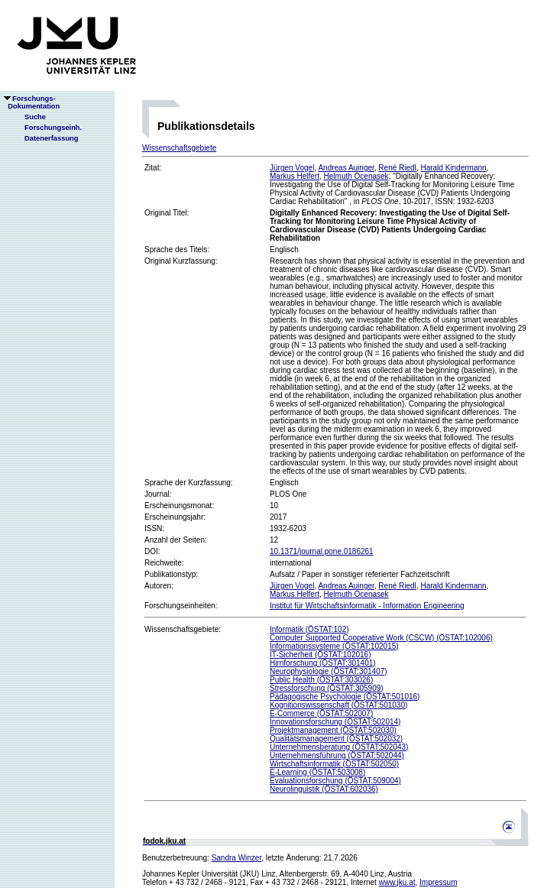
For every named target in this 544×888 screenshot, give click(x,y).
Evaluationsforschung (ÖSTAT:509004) (335, 780)
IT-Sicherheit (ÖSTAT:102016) (320, 654)
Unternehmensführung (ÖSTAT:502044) (337, 755)
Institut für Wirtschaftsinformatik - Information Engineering (367, 605)
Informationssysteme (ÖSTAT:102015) (334, 646)
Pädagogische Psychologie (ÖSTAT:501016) (344, 696)
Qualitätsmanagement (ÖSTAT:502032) (336, 738)
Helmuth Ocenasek (356, 176)
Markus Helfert (294, 176)
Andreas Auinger (346, 168)
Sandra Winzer (237, 858)
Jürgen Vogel (292, 168)
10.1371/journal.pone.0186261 (322, 551)
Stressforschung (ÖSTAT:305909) (327, 688)
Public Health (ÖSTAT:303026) (321, 680)
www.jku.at (397, 882)
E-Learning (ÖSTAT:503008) (317, 772)
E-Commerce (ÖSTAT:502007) (321, 713)
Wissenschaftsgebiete (179, 148)
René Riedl (397, 168)
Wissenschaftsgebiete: (182, 629)
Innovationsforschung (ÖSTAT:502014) (335, 722)
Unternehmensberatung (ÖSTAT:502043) (339, 747)
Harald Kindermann (453, 168)
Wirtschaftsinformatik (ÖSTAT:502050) (334, 764)
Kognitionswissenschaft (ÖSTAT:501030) (338, 705)
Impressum (438, 882)
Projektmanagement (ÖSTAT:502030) (333, 730)
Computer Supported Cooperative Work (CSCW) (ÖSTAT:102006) (381, 638)
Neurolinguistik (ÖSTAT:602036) (324, 789)
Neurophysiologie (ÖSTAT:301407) (328, 671)
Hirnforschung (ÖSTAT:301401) (323, 663)
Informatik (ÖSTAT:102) (309, 629)
